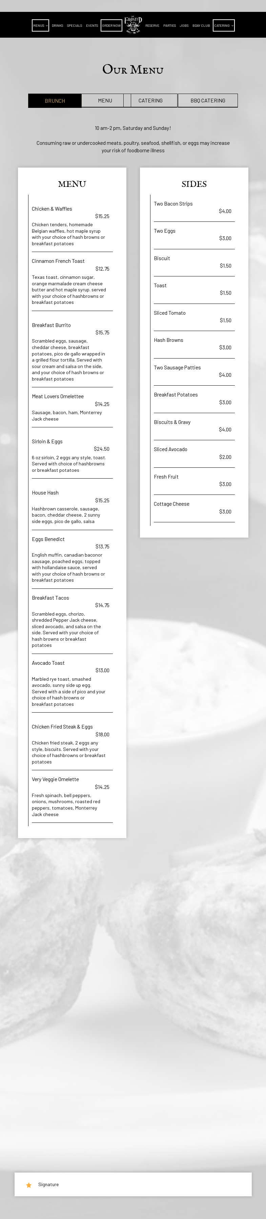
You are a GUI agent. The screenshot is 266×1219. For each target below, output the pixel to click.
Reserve (152, 25)
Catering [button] (223, 25)
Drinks (57, 25)
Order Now (111, 25)
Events (92, 25)
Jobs (184, 25)
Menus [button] (40, 25)
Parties (169, 25)
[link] (133, 24)
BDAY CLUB (201, 25)
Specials (74, 25)
